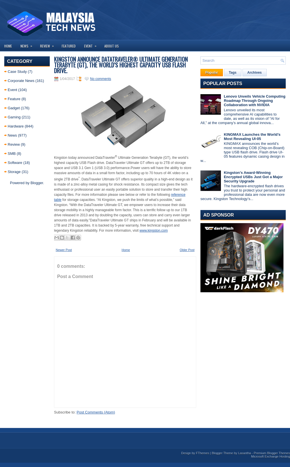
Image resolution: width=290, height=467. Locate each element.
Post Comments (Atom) (96, 412)
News (28, 44)
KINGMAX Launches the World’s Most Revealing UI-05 (252, 136)
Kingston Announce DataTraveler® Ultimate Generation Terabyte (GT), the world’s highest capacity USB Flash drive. (121, 64)
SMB (12, 153)
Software (15, 163)
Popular (211, 73)
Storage (14, 172)
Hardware (16, 126)
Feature (14, 99)
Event (92, 44)
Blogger (36, 183)
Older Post (187, 250)
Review (48, 44)
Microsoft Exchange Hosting (270, 456)
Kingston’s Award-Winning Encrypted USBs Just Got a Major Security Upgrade (253, 176)
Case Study (17, 71)
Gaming (14, 117)
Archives (254, 73)
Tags (233, 73)
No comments (100, 79)
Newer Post (64, 250)
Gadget (14, 108)
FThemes (202, 453)
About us (111, 46)
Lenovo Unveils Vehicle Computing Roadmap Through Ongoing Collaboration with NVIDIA (254, 100)
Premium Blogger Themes (272, 453)
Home (8, 46)
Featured (69, 46)
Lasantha (244, 453)
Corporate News (21, 81)
